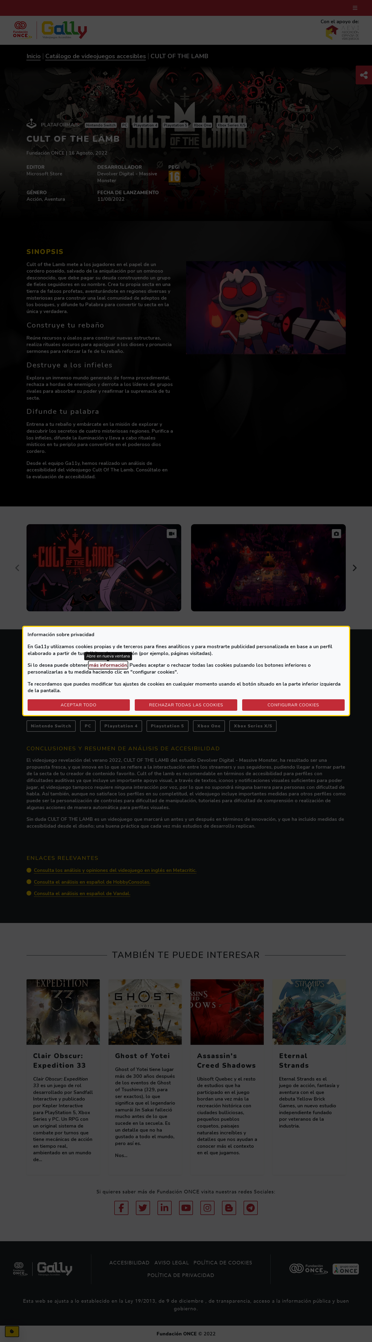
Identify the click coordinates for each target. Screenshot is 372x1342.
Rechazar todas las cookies (186, 705)
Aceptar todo (78, 705)
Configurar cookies (306, 705)
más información (108, 665)
